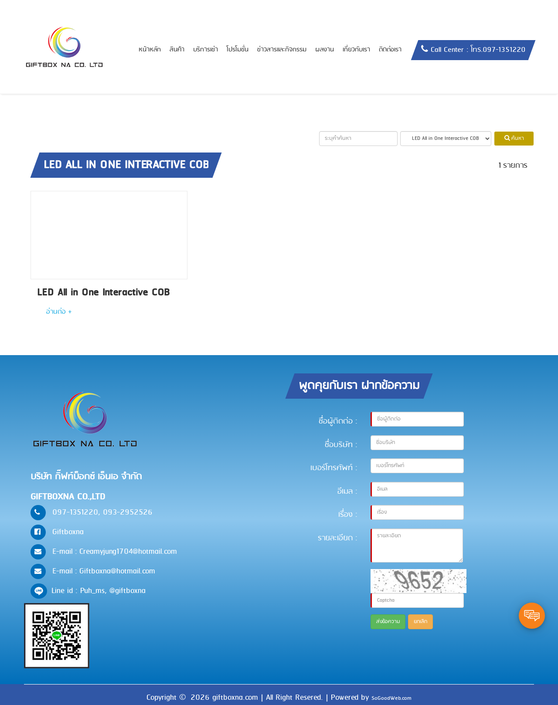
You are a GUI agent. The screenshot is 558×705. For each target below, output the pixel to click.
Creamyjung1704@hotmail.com (128, 551)
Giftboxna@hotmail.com (117, 571)
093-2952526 (128, 512)
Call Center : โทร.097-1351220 (478, 50)
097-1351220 (75, 512)
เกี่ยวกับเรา (356, 49)
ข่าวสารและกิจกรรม (281, 49)
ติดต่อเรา (390, 49)
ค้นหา (514, 138)
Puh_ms (92, 590)
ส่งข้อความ (388, 621)
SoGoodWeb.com (391, 698)
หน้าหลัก (150, 49)
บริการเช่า (205, 49)
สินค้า (177, 49)
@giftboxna (127, 590)
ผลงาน (324, 49)
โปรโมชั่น (237, 49)
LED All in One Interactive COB (103, 293)
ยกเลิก (420, 621)
